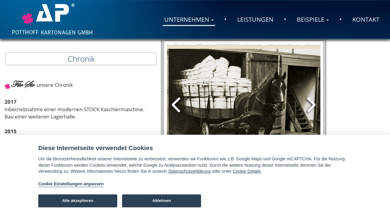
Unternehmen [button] (189, 19)
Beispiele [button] (313, 19)
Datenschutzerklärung (189, 171)
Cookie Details (247, 171)
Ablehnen (161, 200)
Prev (177, 104)
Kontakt (365, 19)
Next (310, 104)
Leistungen (255, 19)
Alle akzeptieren (77, 200)
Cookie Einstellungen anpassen (71, 183)
